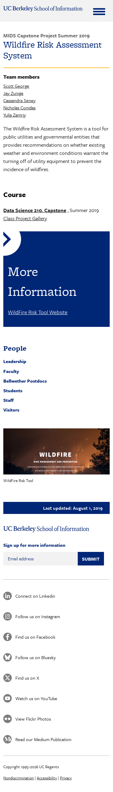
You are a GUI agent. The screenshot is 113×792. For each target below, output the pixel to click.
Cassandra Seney (19, 100)
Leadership (14, 361)
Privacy (66, 778)
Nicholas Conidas (19, 107)
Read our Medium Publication (43, 739)
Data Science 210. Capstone (34, 210)
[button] (56, 451)
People (15, 348)
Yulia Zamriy (14, 114)
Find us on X (27, 678)
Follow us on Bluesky (35, 657)
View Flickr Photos (33, 718)
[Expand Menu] (99, 11)
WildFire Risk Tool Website (37, 312)
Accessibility (47, 778)
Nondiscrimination (18, 778)
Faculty (11, 371)
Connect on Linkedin (35, 596)
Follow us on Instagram (37, 616)
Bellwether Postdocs (25, 380)
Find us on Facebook (35, 637)
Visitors (11, 409)
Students (12, 390)
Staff (8, 400)
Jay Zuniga (13, 93)
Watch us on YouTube (36, 698)
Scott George (16, 86)
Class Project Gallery (25, 218)
